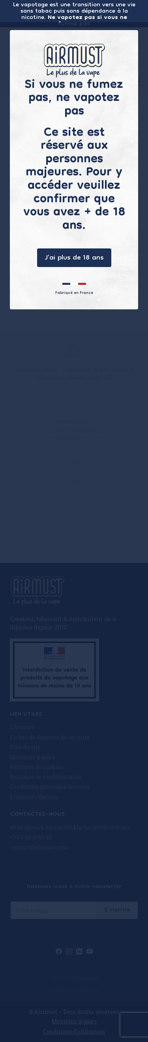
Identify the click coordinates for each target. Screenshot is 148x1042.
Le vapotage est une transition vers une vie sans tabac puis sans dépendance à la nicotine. (74, 13)
